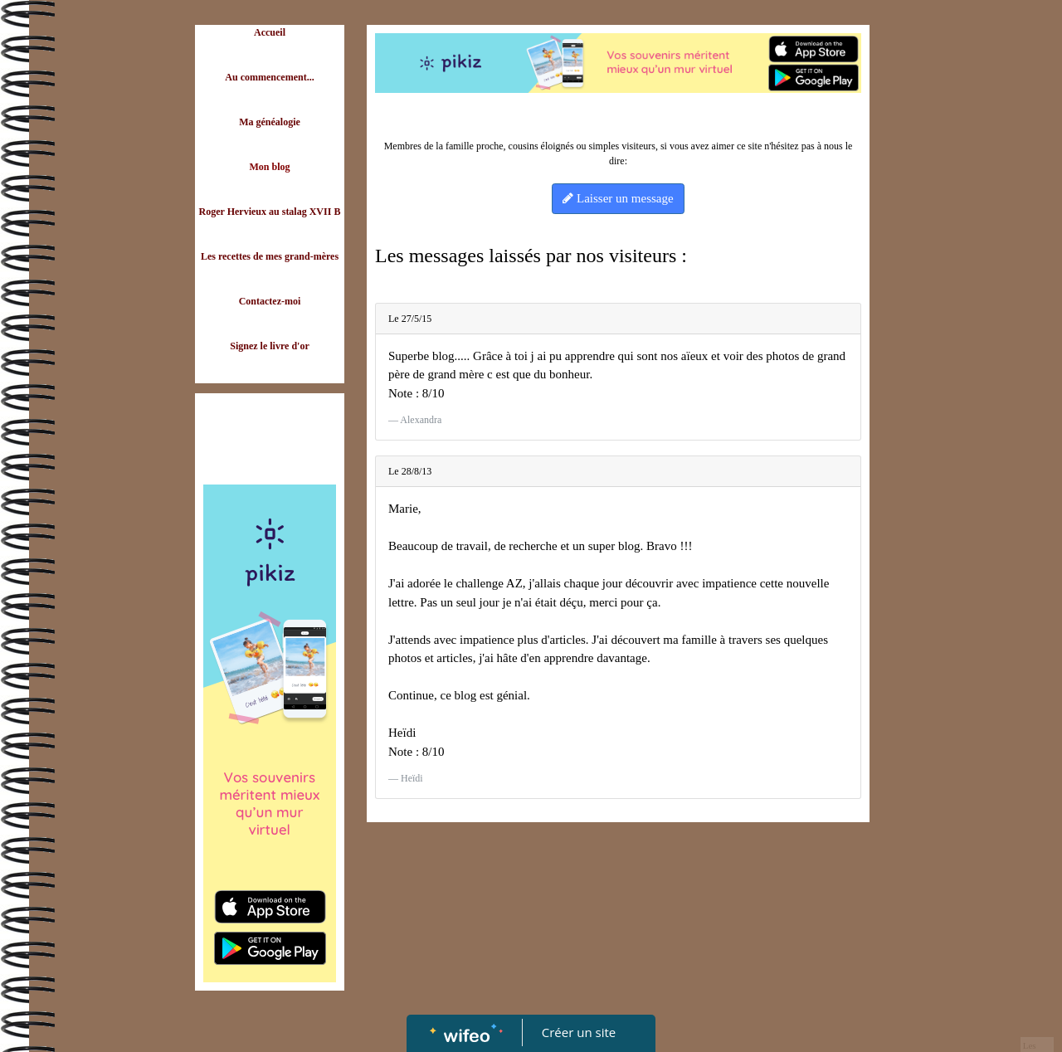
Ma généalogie (269, 122)
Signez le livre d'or (269, 346)
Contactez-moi (270, 301)
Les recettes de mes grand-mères (270, 256)
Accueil (269, 32)
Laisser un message (618, 198)
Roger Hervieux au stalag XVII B (270, 211)
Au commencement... (269, 77)
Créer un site (579, 1032)
